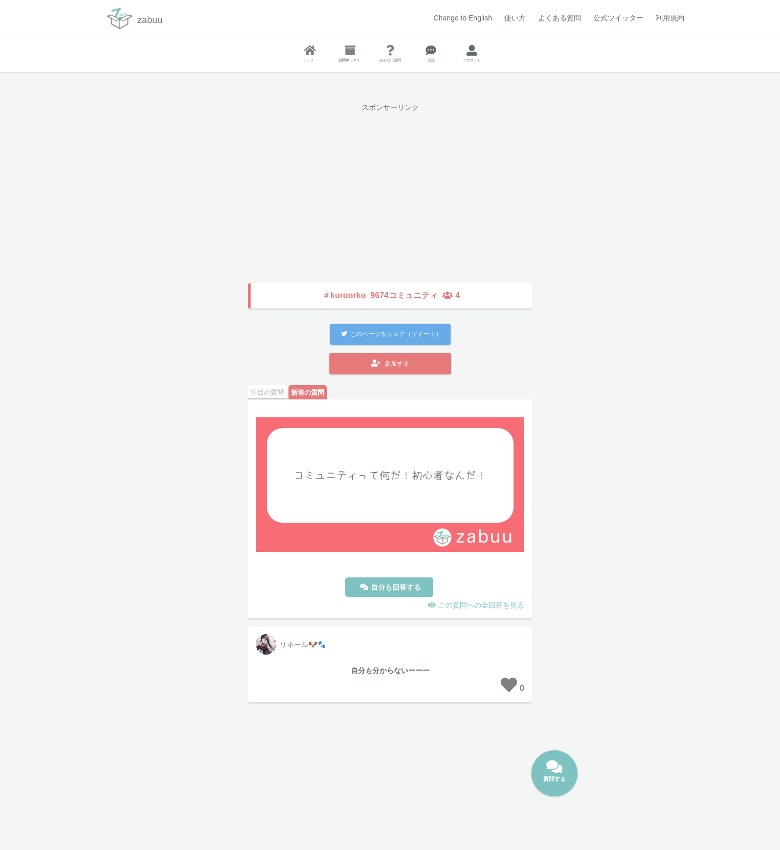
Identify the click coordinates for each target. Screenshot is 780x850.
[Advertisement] (390, 190)
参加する (390, 363)
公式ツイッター (618, 18)
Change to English (463, 18)
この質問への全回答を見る (481, 605)
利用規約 (670, 18)
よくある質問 (559, 18)
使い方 (515, 18)
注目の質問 (267, 392)
